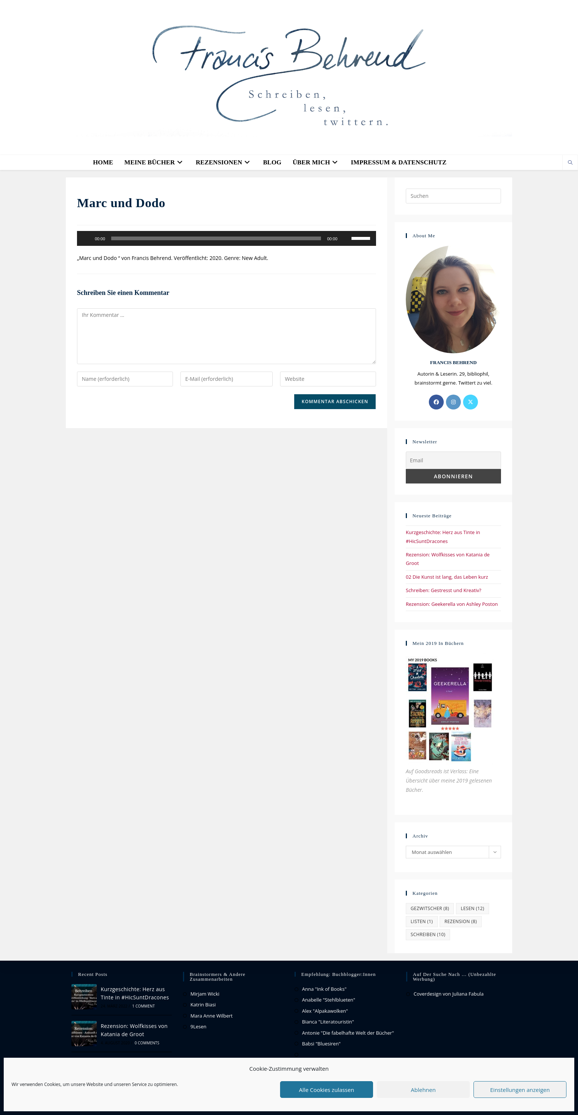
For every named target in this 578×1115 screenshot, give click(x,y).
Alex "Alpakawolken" (325, 1011)
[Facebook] (436, 402)
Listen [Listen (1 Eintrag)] (422, 921)
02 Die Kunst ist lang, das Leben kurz (447, 576)
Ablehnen (423, 1089)
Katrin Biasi (203, 1004)
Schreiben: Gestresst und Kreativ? (443, 590)
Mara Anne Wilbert (211, 1015)
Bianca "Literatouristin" (328, 1021)
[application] (226, 238)
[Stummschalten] (345, 238)
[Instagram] (453, 402)
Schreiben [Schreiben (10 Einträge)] (428, 934)
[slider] (216, 238)
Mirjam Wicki (204, 993)
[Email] (453, 460)
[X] (470, 402)
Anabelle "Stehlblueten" (328, 999)
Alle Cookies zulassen (326, 1089)
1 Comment (143, 1006)
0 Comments (147, 1042)
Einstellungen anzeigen (520, 1089)
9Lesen (198, 1026)
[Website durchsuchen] (570, 163)
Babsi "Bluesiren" (321, 1043)
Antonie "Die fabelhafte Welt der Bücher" (348, 1032)
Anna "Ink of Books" (324, 989)
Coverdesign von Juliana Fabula (449, 993)
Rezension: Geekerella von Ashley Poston (452, 604)
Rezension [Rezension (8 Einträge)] (460, 921)
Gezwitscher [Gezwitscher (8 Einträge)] (430, 908)
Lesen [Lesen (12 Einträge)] (472, 908)
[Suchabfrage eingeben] (453, 196)
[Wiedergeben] (86, 238)
